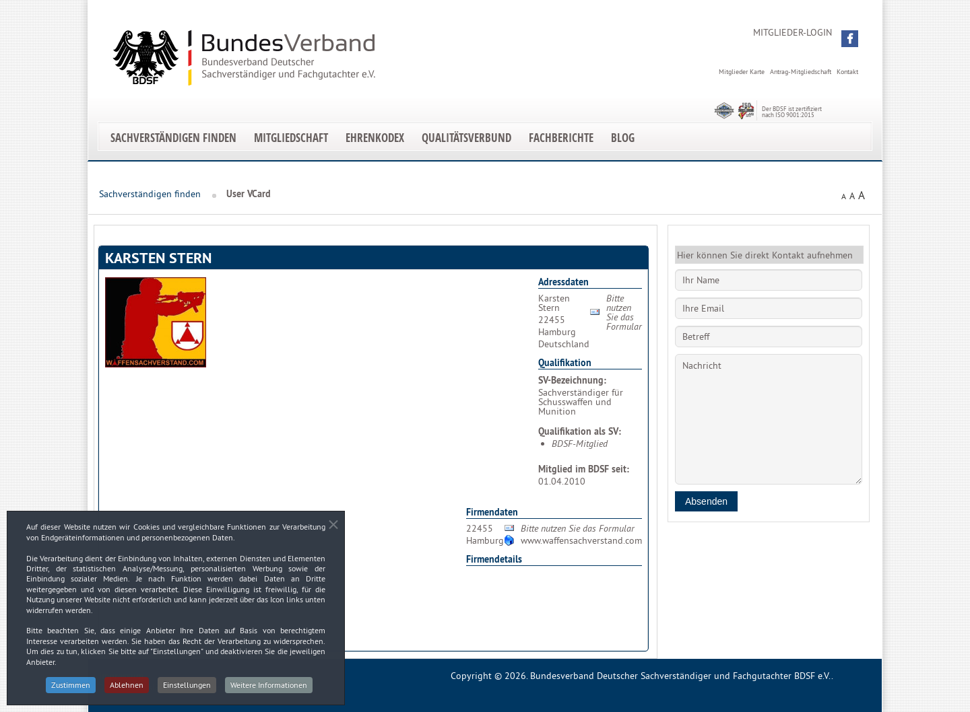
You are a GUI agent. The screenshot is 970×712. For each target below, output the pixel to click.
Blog (623, 137)
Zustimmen (70, 690)
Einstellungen (187, 690)
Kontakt (847, 71)
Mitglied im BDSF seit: (583, 469)
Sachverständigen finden (173, 137)
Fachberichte (561, 137)
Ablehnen (126, 690)
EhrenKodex (375, 137)
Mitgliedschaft (291, 137)
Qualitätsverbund (466, 137)
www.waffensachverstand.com (581, 540)
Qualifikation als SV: (579, 431)
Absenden (706, 501)
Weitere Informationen (268, 690)
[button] (849, 38)
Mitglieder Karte (742, 71)
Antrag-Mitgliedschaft (800, 71)
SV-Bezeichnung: (572, 380)
